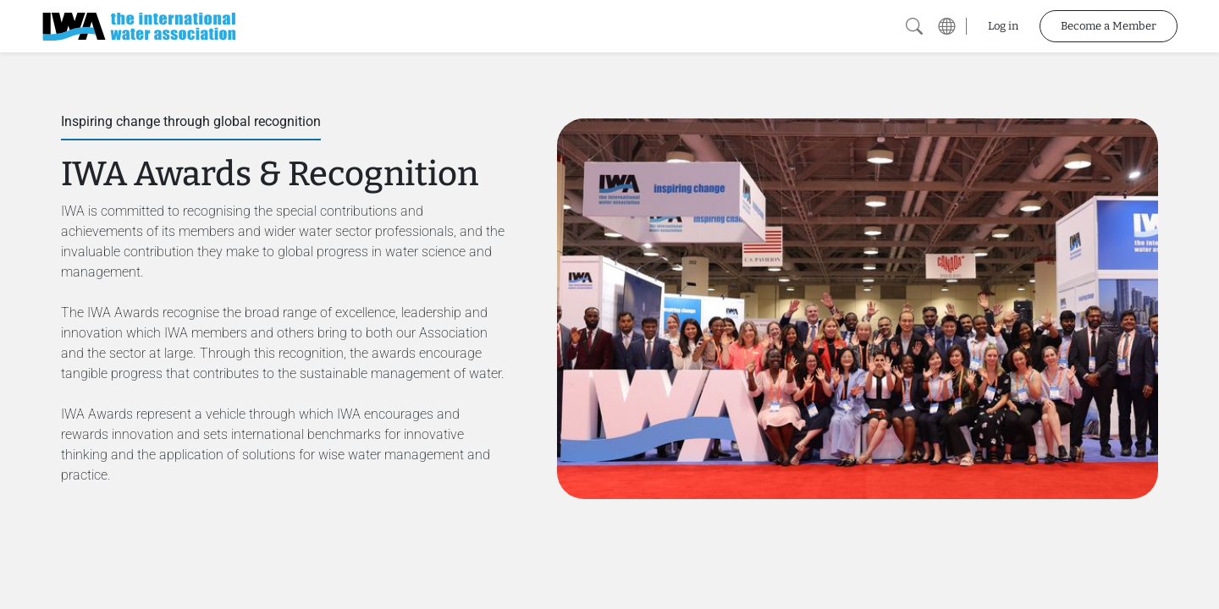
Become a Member (1108, 25)
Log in (1003, 25)
